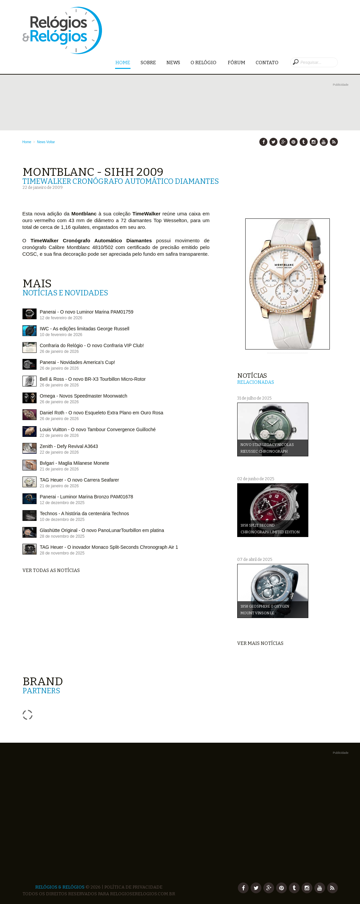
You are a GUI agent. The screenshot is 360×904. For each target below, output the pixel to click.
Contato (267, 63)
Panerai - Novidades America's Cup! (77, 362)
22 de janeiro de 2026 (59, 435)
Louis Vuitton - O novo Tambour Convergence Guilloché (98, 429)
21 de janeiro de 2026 (59, 469)
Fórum (236, 63)
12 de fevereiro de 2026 (61, 318)
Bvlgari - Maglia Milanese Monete (74, 463)
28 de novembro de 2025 (62, 536)
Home (123, 63)
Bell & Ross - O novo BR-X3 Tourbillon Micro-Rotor (93, 379)
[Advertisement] (185, 103)
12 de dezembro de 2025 (62, 502)
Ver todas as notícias (51, 570)
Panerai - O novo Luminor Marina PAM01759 (87, 312)
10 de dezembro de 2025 (62, 519)
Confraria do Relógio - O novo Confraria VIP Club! (92, 345)
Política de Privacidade (133, 887)
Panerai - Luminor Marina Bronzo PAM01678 (86, 496)
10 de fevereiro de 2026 (61, 334)
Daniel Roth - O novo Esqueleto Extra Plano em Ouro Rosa (101, 412)
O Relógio (204, 63)
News (173, 63)
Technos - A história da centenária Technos (84, 513)
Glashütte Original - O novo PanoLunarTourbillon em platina (102, 530)
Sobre (148, 63)
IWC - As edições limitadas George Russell (85, 328)
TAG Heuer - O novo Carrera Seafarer (79, 480)
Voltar (50, 142)
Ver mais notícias (260, 643)
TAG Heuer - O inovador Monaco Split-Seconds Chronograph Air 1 (109, 547)
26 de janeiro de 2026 (59, 351)
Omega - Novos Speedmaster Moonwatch (83, 396)
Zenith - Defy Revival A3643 (69, 446)
